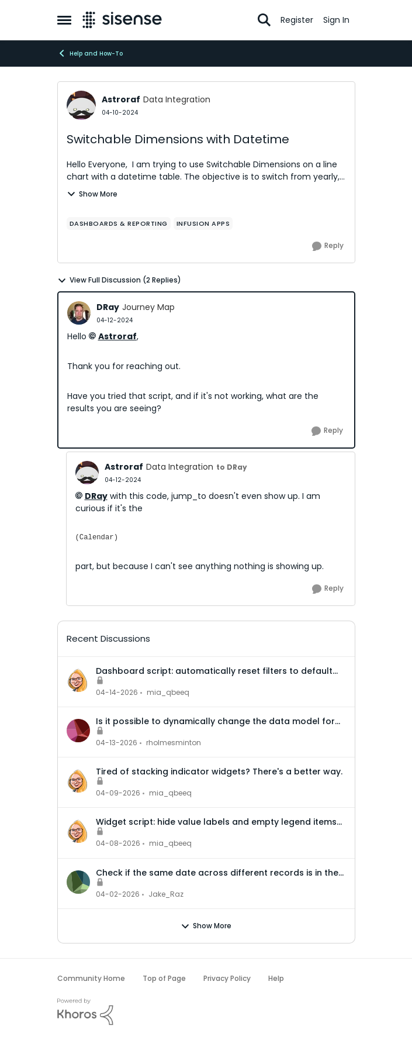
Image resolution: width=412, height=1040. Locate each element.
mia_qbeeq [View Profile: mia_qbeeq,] (168, 692)
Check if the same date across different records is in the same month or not (217, 872)
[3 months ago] (117, 692)
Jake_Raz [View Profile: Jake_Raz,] (166, 894)
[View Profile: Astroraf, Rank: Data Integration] (81, 105)
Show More (92, 194)
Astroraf (117, 336)
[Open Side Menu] (64, 20)
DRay (96, 496)
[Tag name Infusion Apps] (203, 223)
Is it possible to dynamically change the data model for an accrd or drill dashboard (215, 721)
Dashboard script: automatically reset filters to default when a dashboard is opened (214, 671)
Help (276, 978)
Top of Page (164, 978)
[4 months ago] (118, 894)
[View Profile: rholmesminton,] (78, 730)
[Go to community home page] (122, 20)
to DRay (231, 467)
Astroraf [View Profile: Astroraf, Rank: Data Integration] (121, 99)
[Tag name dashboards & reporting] (119, 223)
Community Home (91, 978)
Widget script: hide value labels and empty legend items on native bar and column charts (216, 822)
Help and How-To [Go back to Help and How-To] (90, 53)
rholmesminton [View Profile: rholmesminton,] (173, 743)
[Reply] (328, 246)
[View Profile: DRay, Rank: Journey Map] (79, 313)
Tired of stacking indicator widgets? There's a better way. (219, 771)
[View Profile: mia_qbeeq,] (78, 680)
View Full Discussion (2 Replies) (119, 280)
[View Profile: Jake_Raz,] (78, 882)
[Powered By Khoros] (206, 1011)
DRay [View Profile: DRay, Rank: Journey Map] (107, 307)
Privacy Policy (227, 978)
